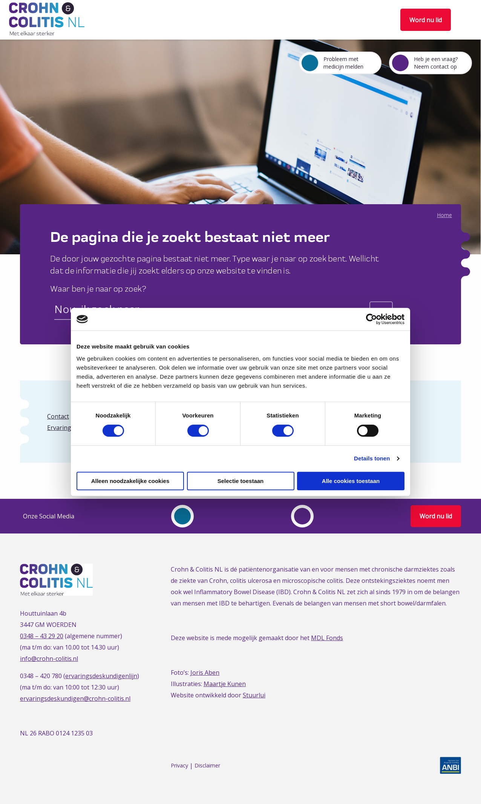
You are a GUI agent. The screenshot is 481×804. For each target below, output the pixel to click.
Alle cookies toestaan (351, 481)
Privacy (179, 765)
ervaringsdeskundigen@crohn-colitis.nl (75, 698)
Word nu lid (425, 20)
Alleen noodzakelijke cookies (130, 481)
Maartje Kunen (225, 684)
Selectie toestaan (241, 481)
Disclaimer (207, 765)
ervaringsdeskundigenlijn (101, 676)
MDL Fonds (327, 638)
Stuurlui (254, 695)
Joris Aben (204, 672)
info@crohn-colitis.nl (49, 658)
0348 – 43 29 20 (41, 636)
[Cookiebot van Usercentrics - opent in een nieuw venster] (371, 319)
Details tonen (372, 458)
